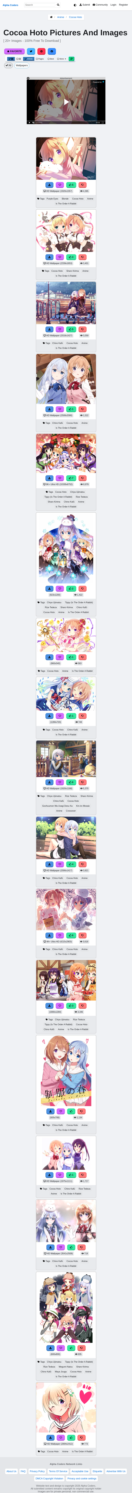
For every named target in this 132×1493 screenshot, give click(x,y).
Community (100, 4)
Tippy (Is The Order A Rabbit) (58, 497)
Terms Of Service (58, 1471)
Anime (60, 17)
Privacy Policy (37, 1471)
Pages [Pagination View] (40, 59)
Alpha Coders (10, 5)
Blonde (65, 199)
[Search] (58, 4)
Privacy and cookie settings (81, 1478)
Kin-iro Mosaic (83, 806)
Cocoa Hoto (75, 17)
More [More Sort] (61, 59)
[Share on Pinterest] (41, 51)
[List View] (18, 59)
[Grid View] (11, 59)
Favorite (14, 51)
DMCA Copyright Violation (49, 1478)
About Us (11, 1471)
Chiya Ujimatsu (77, 492)
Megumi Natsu (66, 1367)
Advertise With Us (115, 1471)
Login (113, 4)
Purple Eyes (52, 199)
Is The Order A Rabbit (66, 203)
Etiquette (97, 1471)
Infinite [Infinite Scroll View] (29, 59)
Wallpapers (22, 65)
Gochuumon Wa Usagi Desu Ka (57, 806)
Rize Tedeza (82, 497)
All (8, 65)
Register (123, 4)
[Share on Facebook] (52, 51)
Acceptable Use (80, 1471)
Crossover (71, 811)
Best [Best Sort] (51, 59)
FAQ (23, 1471)
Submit (84, 4)
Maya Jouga (61, 1372)
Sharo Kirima (72, 271)
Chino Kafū (57, 343)
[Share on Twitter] (31, 51)
